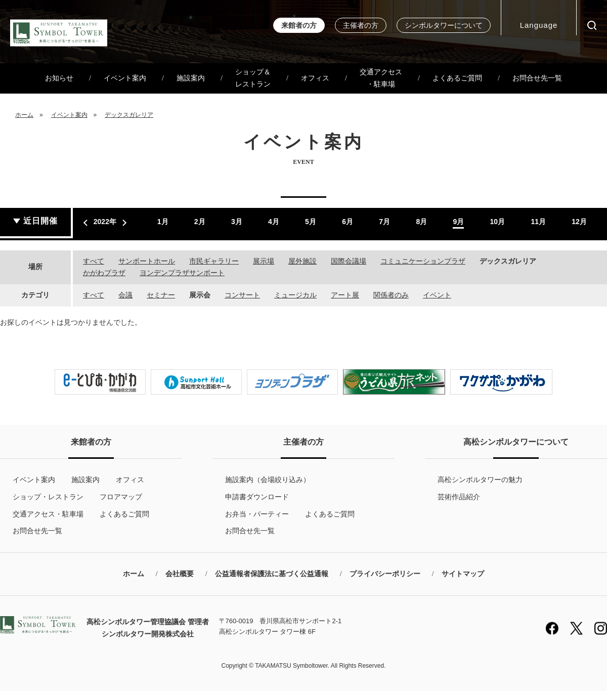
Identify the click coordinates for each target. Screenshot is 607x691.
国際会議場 (348, 261)
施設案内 (191, 78)
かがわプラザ (104, 273)
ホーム (24, 114)
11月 (538, 222)
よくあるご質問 (457, 78)
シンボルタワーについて (444, 25)
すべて (93, 261)
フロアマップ (121, 497)
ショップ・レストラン (48, 497)
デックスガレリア (129, 114)
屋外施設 (302, 261)
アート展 (345, 295)
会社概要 (179, 574)
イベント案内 (125, 78)
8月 (421, 222)
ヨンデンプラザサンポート (182, 273)
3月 (236, 222)
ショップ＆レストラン (253, 78)
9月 (458, 222)
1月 (162, 222)
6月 (347, 222)
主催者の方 (360, 25)
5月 (310, 222)
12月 (579, 222)
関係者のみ (391, 295)
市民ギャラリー (214, 261)
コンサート (242, 295)
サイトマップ (463, 574)
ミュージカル (295, 295)
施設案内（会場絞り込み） (267, 480)
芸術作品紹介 (459, 497)
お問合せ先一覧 (537, 78)
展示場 (263, 261)
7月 (384, 222)
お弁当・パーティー (257, 514)
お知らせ (59, 78)
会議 (125, 295)
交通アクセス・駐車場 (381, 78)
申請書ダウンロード (257, 497)
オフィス (315, 78)
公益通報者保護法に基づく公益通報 (271, 574)
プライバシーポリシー (385, 574)
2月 (199, 222)
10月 (497, 222)
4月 (273, 222)
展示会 (199, 295)
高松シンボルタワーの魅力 (480, 480)
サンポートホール (146, 261)
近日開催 (40, 221)
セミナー (161, 295)
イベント (437, 295)
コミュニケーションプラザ (422, 261)
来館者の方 (299, 25)
